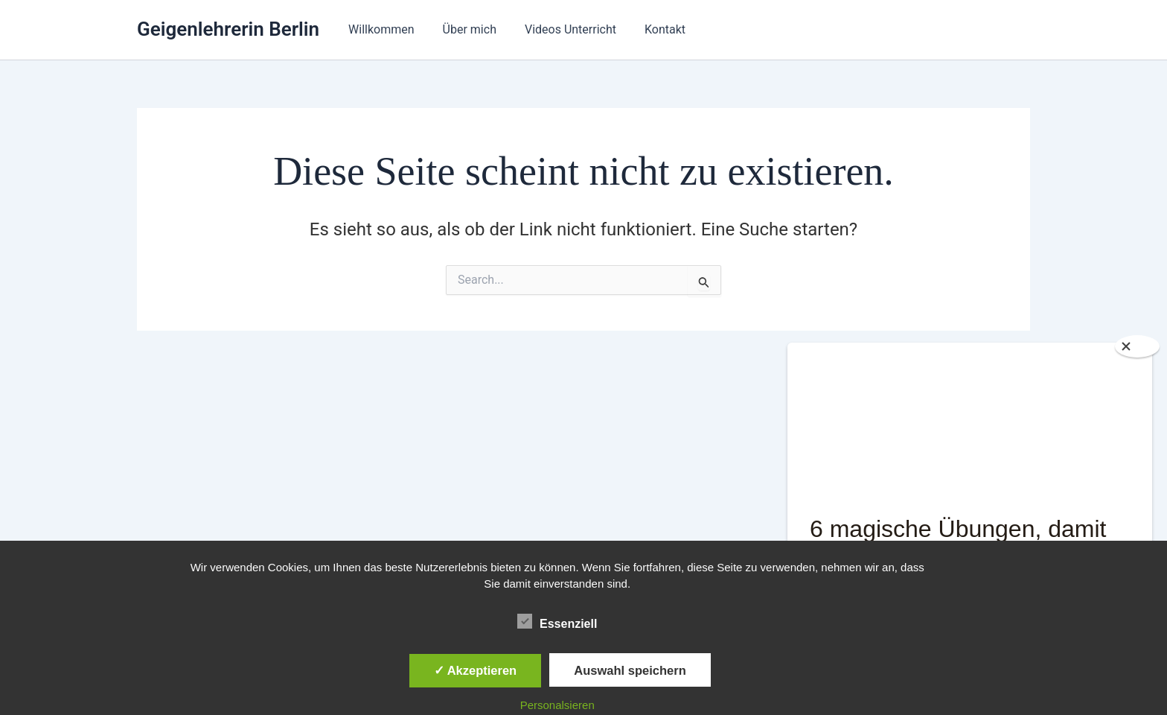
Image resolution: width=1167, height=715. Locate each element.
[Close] (1137, 346)
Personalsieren (557, 705)
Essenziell (557, 621)
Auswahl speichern (629, 670)
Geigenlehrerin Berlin (228, 29)
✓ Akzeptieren (475, 670)
